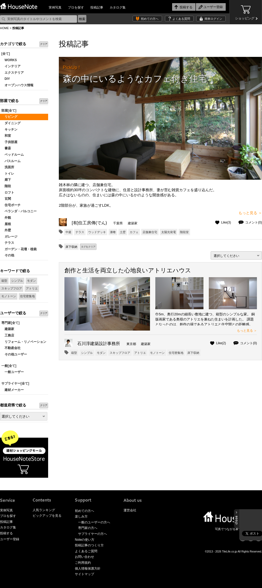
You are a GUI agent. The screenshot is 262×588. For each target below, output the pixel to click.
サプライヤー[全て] (15, 383)
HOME (4, 28)
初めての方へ (150, 18)
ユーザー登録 (9, 539)
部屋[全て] (8, 110)
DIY (5, 79)
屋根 (6, 224)
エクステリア (12, 73)
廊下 (6, 180)
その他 (7, 255)
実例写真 (55, 7)
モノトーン (8, 296)
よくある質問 (181, 18)
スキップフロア (11, 288)
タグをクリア (88, 246)
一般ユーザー (12, 372)
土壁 (123, 232)
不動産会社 (11, 348)
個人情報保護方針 (88, 568)
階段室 (184, 232)
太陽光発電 (168, 232)
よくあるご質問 (86, 551)
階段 (6, 186)
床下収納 (193, 352)
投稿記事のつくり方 (89, 545)
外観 (6, 217)
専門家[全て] (10, 323)
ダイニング (11, 123)
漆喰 (113, 232)
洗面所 (7, 167)
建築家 (7, 329)
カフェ (134, 232)
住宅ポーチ (11, 205)
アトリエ (32, 288)
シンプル (17, 280)
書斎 (6, 148)
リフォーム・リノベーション (23, 342)
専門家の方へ (87, 528)
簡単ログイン (213, 18)
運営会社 (130, 510)
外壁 (6, 230)
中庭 (68, 232)
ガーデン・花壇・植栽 (19, 249)
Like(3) (226, 222)
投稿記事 (96, 7)
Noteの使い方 (84, 540)
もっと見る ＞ (250, 213)
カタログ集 (118, 7)
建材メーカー (12, 390)
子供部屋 (9, 142)
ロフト (7, 192)
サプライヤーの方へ (92, 534)
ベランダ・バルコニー (19, 211)
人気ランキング (44, 510)
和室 (6, 136)
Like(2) (221, 343)
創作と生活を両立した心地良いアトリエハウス (127, 270)
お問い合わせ (84, 557)
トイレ (7, 173)
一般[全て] (8, 366)
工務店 (7, 335)
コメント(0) (253, 222)
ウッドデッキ (97, 232)
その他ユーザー (14, 354)
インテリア (11, 66)
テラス (7, 243)
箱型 (4, 280)
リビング (9, 117)
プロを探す (76, 7)
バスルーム (11, 161)
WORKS (9, 60)
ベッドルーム (12, 154)
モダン (31, 280)
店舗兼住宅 (149, 232)
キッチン (9, 129)
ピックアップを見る (47, 516)
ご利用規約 (83, 563)
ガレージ (9, 236)
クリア (43, 44)
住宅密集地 (27, 296)
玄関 (6, 199)
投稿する (6, 533)
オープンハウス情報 (17, 85)
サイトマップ (84, 574)
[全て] (5, 54)
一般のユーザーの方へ (94, 522)
